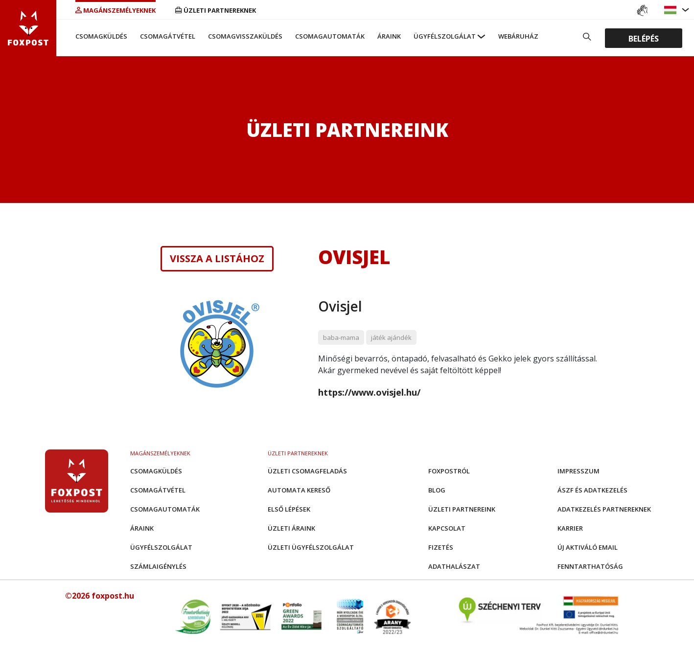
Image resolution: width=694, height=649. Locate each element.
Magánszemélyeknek (115, 10)
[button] (671, 10)
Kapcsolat (446, 528)
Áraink (389, 36)
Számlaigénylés (158, 566)
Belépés (643, 38)
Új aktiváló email (587, 547)
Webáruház (518, 36)
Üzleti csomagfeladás (307, 471)
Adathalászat (454, 566)
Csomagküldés (101, 36)
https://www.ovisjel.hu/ (369, 392)
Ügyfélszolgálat (445, 36)
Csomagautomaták (330, 36)
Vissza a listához (217, 258)
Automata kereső (299, 490)
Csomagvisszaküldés (245, 36)
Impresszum (578, 471)
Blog (436, 490)
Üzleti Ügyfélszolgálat (311, 547)
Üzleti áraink (291, 528)
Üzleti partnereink (461, 509)
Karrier (570, 528)
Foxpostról (449, 471)
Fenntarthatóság (590, 566)
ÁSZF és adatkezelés (592, 490)
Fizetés (440, 547)
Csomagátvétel (167, 36)
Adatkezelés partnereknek (604, 509)
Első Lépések (289, 509)
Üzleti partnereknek (215, 10)
